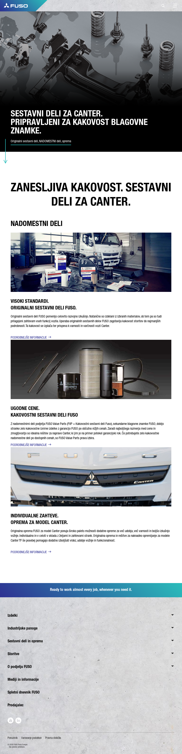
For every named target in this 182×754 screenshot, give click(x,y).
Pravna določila (53, 738)
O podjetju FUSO (20, 666)
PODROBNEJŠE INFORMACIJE (29, 337)
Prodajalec (15, 705)
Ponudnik (13, 738)
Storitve (13, 654)
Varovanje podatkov (31, 738)
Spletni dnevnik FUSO (24, 692)
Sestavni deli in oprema (25, 641)
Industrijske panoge (22, 628)
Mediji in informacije (23, 679)
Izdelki (13, 615)
